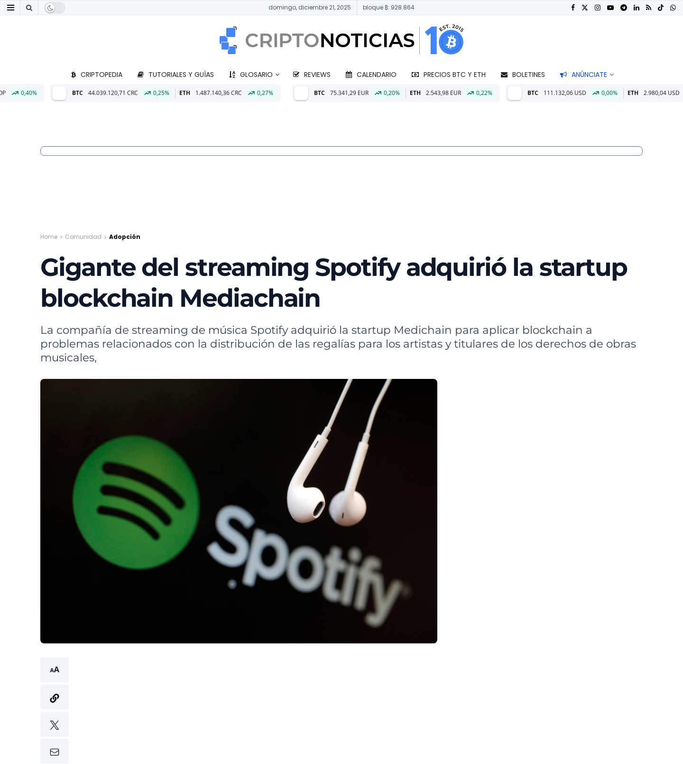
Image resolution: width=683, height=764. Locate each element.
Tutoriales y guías (176, 74)
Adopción (124, 237)
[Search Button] (29, 7)
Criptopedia (96, 74)
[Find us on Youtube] (610, 7)
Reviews (312, 74)
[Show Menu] (10, 7)
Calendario (371, 74)
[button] (54, 711)
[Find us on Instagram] (597, 7)
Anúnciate (583, 74)
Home (48, 237)
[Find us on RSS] (648, 7)
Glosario (251, 74)
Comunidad (83, 237)
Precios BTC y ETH (449, 74)
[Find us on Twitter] (584, 7)
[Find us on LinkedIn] (636, 7)
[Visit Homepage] (341, 40)
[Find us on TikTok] (661, 8)
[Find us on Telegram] (623, 7)
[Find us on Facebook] (573, 7)
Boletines (523, 74)
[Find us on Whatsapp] (673, 7)
